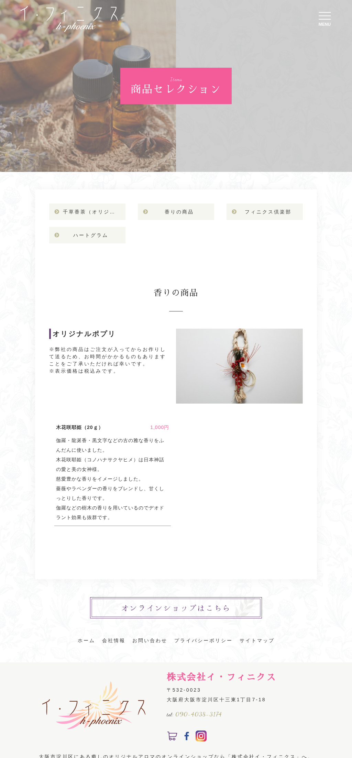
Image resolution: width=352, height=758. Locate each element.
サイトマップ (257, 640)
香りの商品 (179, 212)
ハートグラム (90, 235)
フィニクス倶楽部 (268, 212)
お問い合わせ (149, 640)
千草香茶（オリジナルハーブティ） (94, 212)
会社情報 (113, 640)
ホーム (86, 640)
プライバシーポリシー (203, 640)
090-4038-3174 (198, 714)
